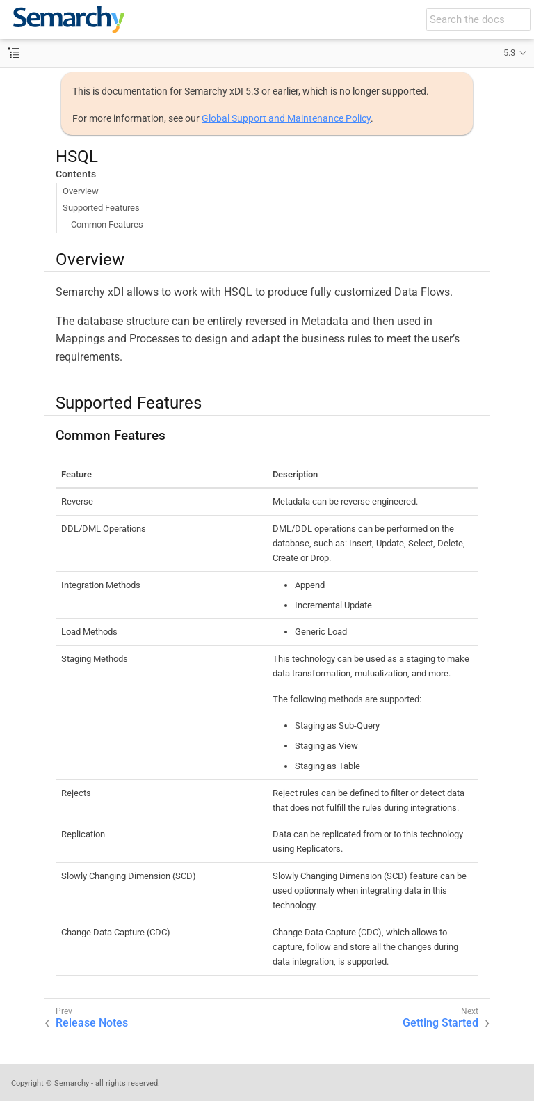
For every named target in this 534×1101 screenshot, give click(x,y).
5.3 (509, 52)
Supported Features (101, 208)
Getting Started (440, 1022)
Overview (81, 191)
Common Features (107, 224)
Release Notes (92, 1022)
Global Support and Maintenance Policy (286, 118)
